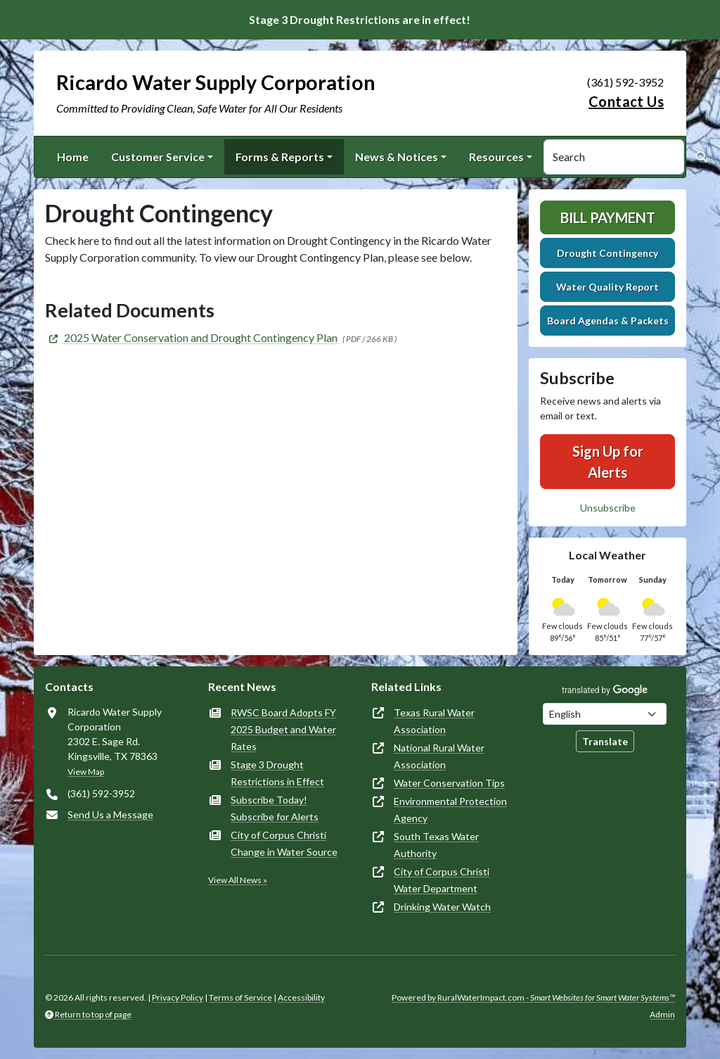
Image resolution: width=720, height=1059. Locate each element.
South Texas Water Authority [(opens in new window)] (436, 844)
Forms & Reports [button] (280, 156)
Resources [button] (496, 156)
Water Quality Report (607, 287)
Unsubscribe (608, 508)
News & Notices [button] (396, 156)
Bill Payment (607, 217)
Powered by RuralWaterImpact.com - (533, 997)
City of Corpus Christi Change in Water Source (284, 843)
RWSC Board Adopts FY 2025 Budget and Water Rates (283, 729)
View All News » (237, 880)
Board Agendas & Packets (608, 320)
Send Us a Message (110, 814)
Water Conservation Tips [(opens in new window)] (449, 783)
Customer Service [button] (158, 156)
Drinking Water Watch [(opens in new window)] (442, 907)
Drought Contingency (607, 253)
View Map (86, 771)
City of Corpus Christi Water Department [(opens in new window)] (441, 879)
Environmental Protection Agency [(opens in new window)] (450, 809)
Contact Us (626, 101)
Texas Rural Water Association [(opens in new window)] (434, 720)
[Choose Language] (605, 714)
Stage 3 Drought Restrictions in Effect (277, 773)
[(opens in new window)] (192, 337)
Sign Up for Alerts (607, 462)
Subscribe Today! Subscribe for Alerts (275, 808)
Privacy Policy (177, 997)
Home (73, 156)
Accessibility (301, 997)
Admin (662, 1014)
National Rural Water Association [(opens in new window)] (439, 756)
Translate (605, 741)
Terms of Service (240, 997)
